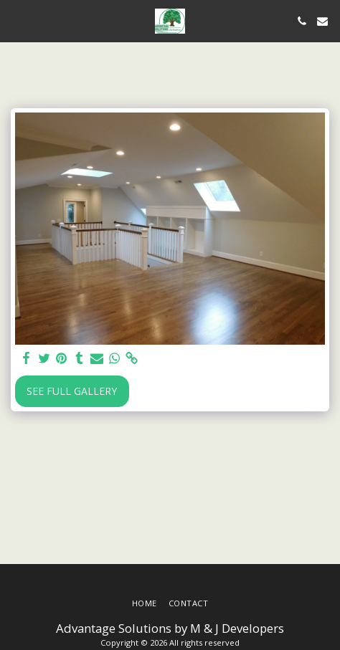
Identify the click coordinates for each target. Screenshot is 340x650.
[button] (16, 20)
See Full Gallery (72, 391)
